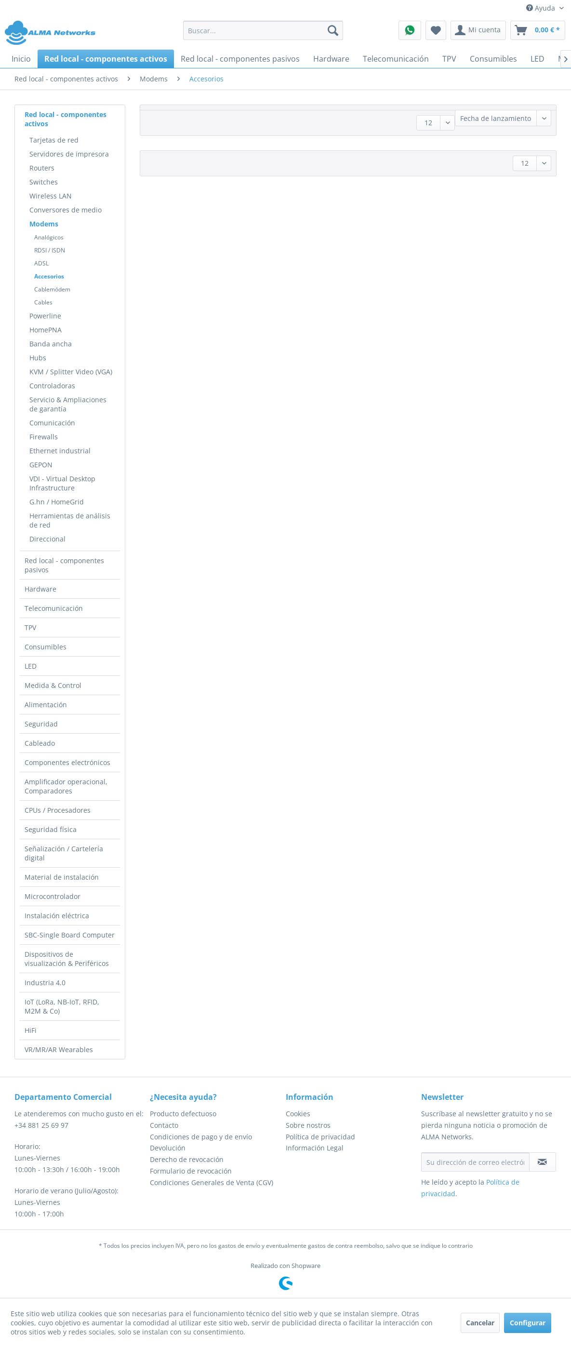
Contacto (164, 1125)
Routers (41, 167)
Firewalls (43, 436)
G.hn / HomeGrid (56, 501)
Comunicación (52, 422)
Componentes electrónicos (67, 762)
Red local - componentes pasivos (64, 565)
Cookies (298, 1113)
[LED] (537, 59)
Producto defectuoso (183, 1113)
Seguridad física (51, 829)
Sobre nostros (308, 1125)
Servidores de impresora (69, 153)
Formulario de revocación (191, 1170)
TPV (30, 627)
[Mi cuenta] (478, 30)
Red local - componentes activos (65, 119)
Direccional (47, 538)
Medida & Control (53, 685)
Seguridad (41, 723)
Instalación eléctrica (57, 915)
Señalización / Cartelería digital (64, 853)
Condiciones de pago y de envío (201, 1136)
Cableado (40, 743)
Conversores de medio (65, 209)
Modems (43, 223)
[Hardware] (331, 59)
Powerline (45, 315)
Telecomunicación (54, 608)
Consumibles (45, 646)
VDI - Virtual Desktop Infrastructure (62, 483)
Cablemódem (52, 289)
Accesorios (49, 276)
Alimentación (46, 704)
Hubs (37, 357)
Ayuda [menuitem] (541, 8)
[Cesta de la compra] (537, 30)
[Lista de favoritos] (435, 30)
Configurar (527, 1322)
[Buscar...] (263, 30)
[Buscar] (333, 30)
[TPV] (449, 59)
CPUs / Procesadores (58, 810)
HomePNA (45, 329)
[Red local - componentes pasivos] (240, 59)
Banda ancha (50, 343)
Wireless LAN (50, 195)
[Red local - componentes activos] (106, 59)
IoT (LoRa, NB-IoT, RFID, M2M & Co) (62, 1006)
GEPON (41, 464)
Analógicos (49, 237)
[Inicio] (21, 59)
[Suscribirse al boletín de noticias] (542, 1162)
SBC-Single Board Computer (70, 934)
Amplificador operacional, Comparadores (66, 786)
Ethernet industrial (60, 450)
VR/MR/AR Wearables (59, 1049)
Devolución (168, 1147)
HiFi (31, 1030)
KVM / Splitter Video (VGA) (70, 371)
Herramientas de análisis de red (69, 520)
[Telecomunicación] (396, 59)
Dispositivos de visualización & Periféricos (67, 959)
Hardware (40, 589)
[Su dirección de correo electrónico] (475, 1162)
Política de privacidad (320, 1136)
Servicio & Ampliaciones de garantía (67, 404)
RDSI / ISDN (49, 250)
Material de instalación (62, 877)
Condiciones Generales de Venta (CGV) (211, 1182)
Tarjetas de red (54, 140)
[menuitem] (263, 30)
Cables (43, 302)
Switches (43, 181)
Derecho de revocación (187, 1159)
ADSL (41, 263)
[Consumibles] (493, 59)
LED (31, 666)
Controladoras (52, 385)
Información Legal (315, 1147)
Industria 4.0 (45, 982)
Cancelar (480, 1322)
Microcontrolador (52, 896)
